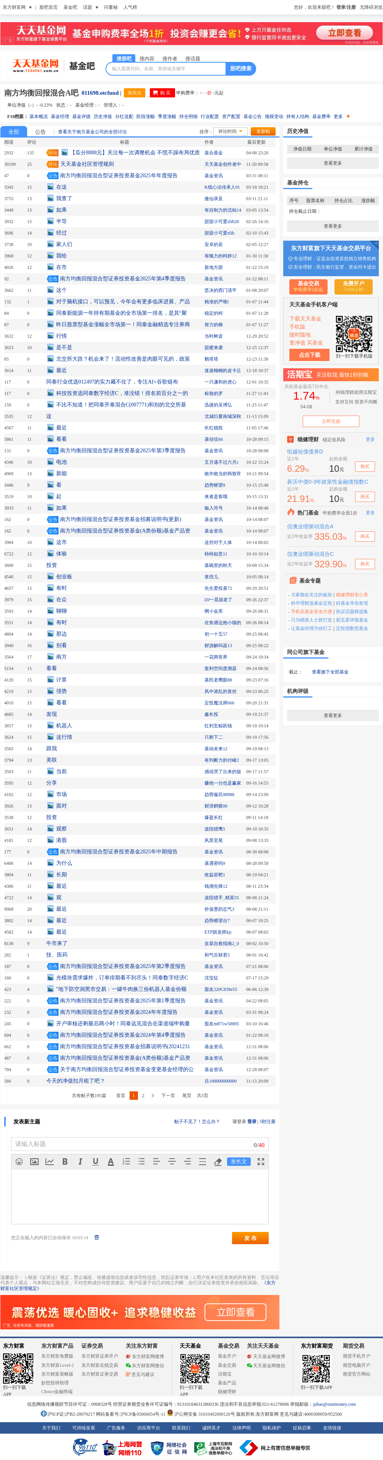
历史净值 (103, 116)
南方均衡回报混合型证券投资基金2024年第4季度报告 (123, 1035)
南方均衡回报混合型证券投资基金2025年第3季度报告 (123, 450)
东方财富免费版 (57, 1356)
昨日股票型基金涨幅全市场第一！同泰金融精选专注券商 (123, 324)
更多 (342, 116)
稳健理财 (227, 1391)
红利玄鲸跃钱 (218, 725)
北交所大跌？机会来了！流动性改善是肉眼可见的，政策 (123, 359)
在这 (61, 187)
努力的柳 (213, 324)
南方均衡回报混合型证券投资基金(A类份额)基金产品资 (125, 531)
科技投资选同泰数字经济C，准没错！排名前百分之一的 (122, 393)
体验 (61, 554)
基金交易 (227, 1365)
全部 (13, 132)
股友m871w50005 (221, 1023)
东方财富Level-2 (57, 1365)
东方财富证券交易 (99, 1374)
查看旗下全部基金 (330, 672)
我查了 (64, 198)
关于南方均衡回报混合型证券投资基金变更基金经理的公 (127, 1069)
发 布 (250, 1238)
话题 (87, 7)
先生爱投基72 (218, 588)
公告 (40, 132)
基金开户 (227, 1356)
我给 (61, 256)
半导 (61, 221)
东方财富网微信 (145, 1365)
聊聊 (61, 611)
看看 (61, 439)
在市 (61, 267)
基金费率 (321, 116)
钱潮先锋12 (215, 886)
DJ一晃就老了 (218, 599)
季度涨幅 (167, 116)
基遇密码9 (214, 863)
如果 (61, 210)
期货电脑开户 (356, 1365)
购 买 (165, 92)
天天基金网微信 (266, 1365)
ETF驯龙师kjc (218, 932)
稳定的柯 (213, 313)
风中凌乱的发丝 (220, 691)
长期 (61, 874)
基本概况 (38, 116)
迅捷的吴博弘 (218, 405)
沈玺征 (211, 978)
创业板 (64, 576)
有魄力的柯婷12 (220, 256)
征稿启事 (302, 1428)
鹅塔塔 (211, 359)
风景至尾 (213, 840)
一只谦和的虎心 (220, 382)
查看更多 (333, 163)
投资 (51, 565)
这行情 (64, 737)
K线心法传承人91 (222, 187)
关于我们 (51, 1428)
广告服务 (116, 1428)
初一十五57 (215, 634)
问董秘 (111, 7)
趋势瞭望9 (214, 485)
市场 (61, 794)
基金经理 (60, 116)
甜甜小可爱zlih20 (221, 221)
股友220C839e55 (220, 989)
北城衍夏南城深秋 (222, 416)
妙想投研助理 (55, 1383)
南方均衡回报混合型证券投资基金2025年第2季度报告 (123, 966)
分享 (51, 783)
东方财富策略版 (57, 1374)
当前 (61, 771)
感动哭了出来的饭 (222, 771)
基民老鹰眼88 (218, 680)
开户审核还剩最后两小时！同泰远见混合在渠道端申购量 (123, 1023)
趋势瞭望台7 (217, 920)
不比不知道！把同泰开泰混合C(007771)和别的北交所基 (121, 405)
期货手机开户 (356, 1356)
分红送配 (124, 116)
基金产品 (227, 1383)
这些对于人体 (218, 542)
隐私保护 (272, 1428)
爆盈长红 (213, 817)
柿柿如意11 (215, 554)
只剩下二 (213, 737)
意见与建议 (140, 1374)
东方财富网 (14, 7)
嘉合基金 (213, 152)
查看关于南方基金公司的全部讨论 (92, 131)
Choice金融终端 (57, 1391)
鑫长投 (211, 714)
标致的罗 (213, 393)
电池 (61, 462)
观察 (61, 829)
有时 (61, 588)
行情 (61, 336)
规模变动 (274, 116)
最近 (61, 370)
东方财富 (13, 1346)
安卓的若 (213, 244)
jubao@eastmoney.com (334, 1404)
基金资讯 (213, 175)
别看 (61, 645)
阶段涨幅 (145, 116)
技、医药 (57, 955)
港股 (61, 840)
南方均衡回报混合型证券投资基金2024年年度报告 (119, 1012)
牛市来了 (57, 943)
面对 (61, 806)
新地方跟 (213, 267)
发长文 (239, 1161)
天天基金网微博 (266, 1356)
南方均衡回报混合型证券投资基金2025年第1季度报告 (123, 1001)
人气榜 (130, 7)
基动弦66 (213, 439)
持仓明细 (188, 116)
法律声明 (241, 1428)
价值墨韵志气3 (219, 909)
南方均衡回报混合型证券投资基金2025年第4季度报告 (123, 279)
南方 (61, 657)
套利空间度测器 (220, 668)
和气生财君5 (217, 955)
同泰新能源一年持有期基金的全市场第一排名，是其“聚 (121, 313)
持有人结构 (297, 116)
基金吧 (70, 7)
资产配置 (231, 116)
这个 (61, 290)
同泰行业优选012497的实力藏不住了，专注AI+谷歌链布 (112, 382)
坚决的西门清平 (220, 290)
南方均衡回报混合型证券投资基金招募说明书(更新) (120, 519)
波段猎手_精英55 (221, 897)
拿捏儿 (211, 576)
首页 (120, 1095)
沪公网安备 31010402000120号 (201, 1414)
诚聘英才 (211, 1428)
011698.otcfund (99, 93)
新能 (61, 473)
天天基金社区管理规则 (87, 164)
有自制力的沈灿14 (222, 210)
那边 (61, 634)
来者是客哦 (215, 496)
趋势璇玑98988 (219, 794)
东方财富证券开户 (99, 1356)
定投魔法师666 (219, 703)
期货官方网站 (356, 1374)
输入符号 (213, 508)
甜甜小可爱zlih (219, 233)
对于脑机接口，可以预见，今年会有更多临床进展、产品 (123, 301)
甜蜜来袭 (213, 347)
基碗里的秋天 (218, 565)
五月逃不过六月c (221, 462)
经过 (61, 233)
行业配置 (210, 116)
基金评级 (81, 116)
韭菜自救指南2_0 (221, 943)
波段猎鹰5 (214, 829)
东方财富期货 (317, 1346)
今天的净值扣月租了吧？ (75, 1081)
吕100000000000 (220, 1081)
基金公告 (252, 116)
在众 (61, 599)
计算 (61, 680)
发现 (51, 714)
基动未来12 (215, 748)
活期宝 (225, 1374)
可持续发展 (83, 1428)
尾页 (187, 1095)
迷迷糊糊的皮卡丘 (222, 370)
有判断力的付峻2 (221, 760)
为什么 (64, 863)
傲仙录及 (213, 198)
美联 (51, 760)
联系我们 (181, 1428)
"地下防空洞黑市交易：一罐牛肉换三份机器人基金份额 (121, 989)
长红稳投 (213, 428)
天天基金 (190, 1346)
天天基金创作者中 (222, 164)
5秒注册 (268, 1121)
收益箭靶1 (214, 874)
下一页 (168, 1095)
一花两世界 (215, 657)
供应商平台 (148, 1428)
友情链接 (332, 1428)
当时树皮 (213, 336)
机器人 (64, 725)
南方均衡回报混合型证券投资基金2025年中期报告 (119, 852)
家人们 (64, 244)
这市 (61, 542)
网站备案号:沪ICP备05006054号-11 (131, 1414)
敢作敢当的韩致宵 (222, 473)
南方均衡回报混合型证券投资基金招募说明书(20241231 (125, 1046)
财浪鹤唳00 (215, 806)
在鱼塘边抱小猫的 (222, 622)
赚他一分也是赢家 (222, 783)
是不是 (64, 347)
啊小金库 (213, 611)
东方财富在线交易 (99, 1365)
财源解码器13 (218, 645)
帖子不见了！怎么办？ (197, 1121)
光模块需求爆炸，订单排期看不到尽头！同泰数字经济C (122, 978)
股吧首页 (48, 7)
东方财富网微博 (145, 1356)
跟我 (51, 748)
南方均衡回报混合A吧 (41, 93)
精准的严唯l (216, 301)
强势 (61, 691)
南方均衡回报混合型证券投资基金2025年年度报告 (119, 175)
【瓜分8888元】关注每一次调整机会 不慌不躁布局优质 (135, 152)
